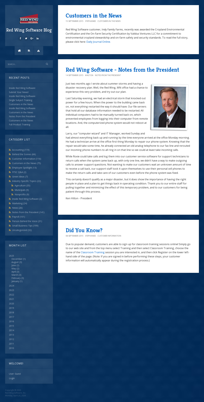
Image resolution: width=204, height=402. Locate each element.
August (15, 262)
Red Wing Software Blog (29, 23)
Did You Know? (84, 230)
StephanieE (90, 21)
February (16, 278)
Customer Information (26, 158)
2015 (11, 325)
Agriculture (22, 185)
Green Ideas (20, 176)
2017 (11, 316)
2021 (11, 299)
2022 (11, 294)
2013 (11, 334)
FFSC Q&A (19, 172)
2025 (29, 268)
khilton (89, 75)
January (15, 281)
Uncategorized (22, 230)
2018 (11, 312)
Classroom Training (93, 252)
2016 (11, 321)
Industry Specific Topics (26, 181)
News (17, 207)
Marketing (19, 203)
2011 (11, 343)
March (14, 274)
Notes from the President (28, 212)
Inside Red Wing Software (27, 198)
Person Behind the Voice (27, 221)
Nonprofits (22, 194)
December (16, 258)
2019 (11, 307)
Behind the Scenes (24, 154)
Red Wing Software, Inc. (15, 392)
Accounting (20, 149)
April (13, 271)
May (13, 268)
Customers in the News (26, 163)
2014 (11, 330)
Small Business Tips (25, 225)
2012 (11, 339)
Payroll (18, 216)
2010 (11, 348)
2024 (11, 285)
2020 (11, 303)
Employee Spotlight (24, 167)
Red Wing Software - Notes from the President (122, 69)
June (13, 265)
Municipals (22, 189)
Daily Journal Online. (98, 41)
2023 (11, 290)
